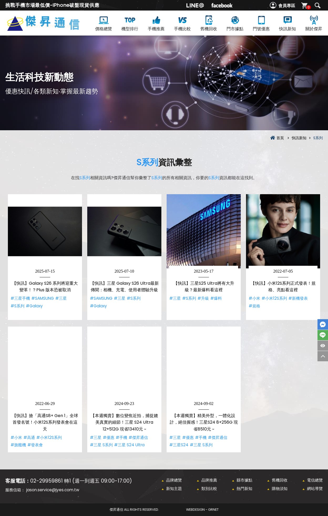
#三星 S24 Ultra (129, 445)
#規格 (254, 306)
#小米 (254, 298)
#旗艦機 (18, 445)
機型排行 (129, 23)
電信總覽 (315, 480)
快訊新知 (287, 23)
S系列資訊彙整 (52, 29)
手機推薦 (156, 23)
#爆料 (216, 298)
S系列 (147, 162)
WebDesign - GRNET (202, 509)
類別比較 (209, 488)
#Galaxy (34, 306)
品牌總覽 (174, 480)
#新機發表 (298, 298)
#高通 (29, 437)
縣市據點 (244, 480)
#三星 (61, 298)
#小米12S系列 (274, 298)
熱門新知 (244, 488)
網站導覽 (315, 488)
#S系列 (17, 306)
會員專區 (286, 6)
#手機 (121, 437)
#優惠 (108, 437)
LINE (322, 335)
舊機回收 (208, 23)
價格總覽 (103, 23)
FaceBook (323, 324)
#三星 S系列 (101, 445)
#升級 (203, 298)
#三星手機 (20, 298)
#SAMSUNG (42, 298)
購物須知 (280, 488)
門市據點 (235, 23)
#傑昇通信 (138, 437)
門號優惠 (261, 23)
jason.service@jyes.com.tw (52, 490)
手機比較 (182, 23)
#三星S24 (178, 445)
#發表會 (35, 445)
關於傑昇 (313, 23)
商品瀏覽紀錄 (323, 345)
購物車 (308, 7)
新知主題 (174, 488)
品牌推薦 (209, 480)
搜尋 (317, 5)
